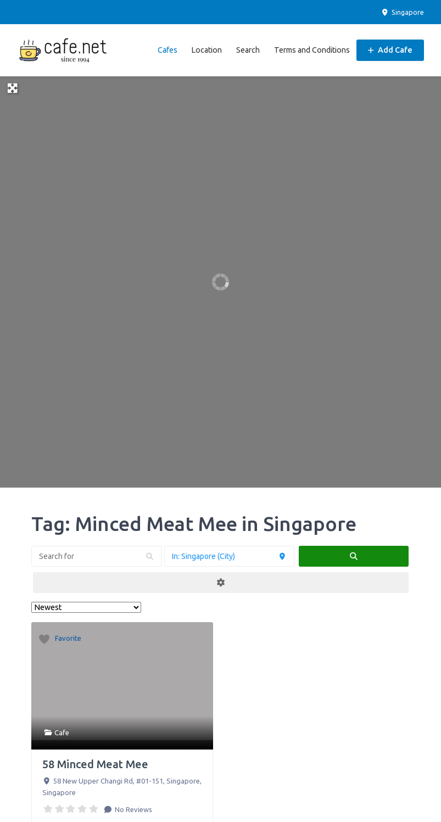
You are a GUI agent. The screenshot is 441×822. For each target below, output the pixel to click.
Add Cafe (390, 50)
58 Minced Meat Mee (95, 764)
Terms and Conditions (312, 50)
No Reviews (132, 809)
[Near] (229, 556)
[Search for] (96, 556)
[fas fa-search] (354, 556)
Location (206, 50)
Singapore (402, 12)
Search (248, 50)
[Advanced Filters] (221, 582)
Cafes (167, 50)
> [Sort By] (86, 607)
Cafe (61, 732)
